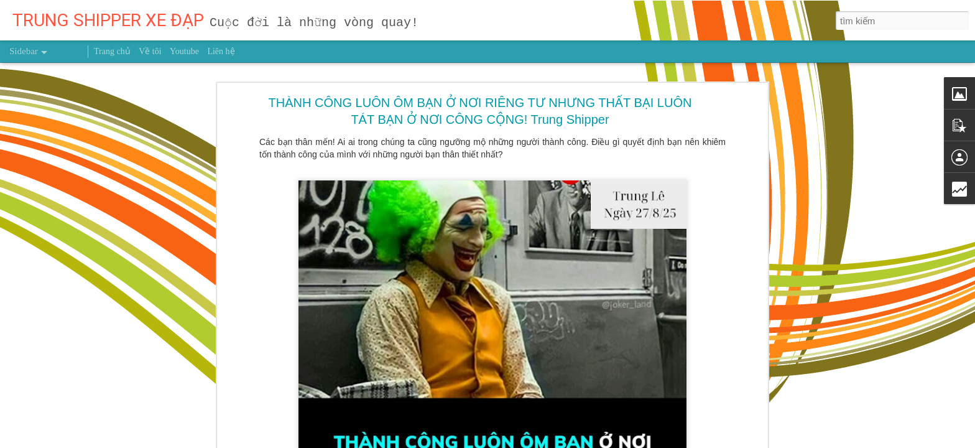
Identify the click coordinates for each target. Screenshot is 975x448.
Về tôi (150, 51)
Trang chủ (112, 51)
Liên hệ (220, 51)
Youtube (184, 51)
